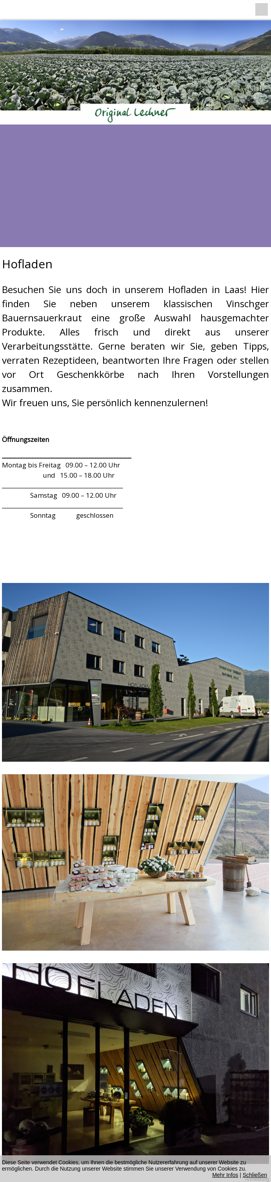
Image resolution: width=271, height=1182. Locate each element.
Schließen (255, 1175)
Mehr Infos (225, 1175)
